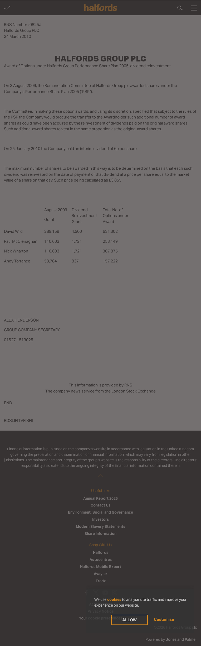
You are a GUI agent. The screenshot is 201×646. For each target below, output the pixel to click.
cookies (114, 599)
